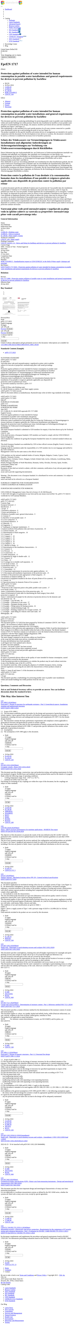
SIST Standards (10, 1291)
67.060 (7, 1045)
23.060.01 (8, 89)
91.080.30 (8, 1124)
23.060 (17, 345)
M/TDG (7, 819)
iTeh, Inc (62, 1275)
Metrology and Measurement (14, 1320)
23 (14, 345)
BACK (7, 83)
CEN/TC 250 (9, 760)
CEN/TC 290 (9, 1222)
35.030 (7, 1263)
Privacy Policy (42, 1275)
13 (1, 345)
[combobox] (37, 339)
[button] (3, 98)
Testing (7, 1322)
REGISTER (11, 57)
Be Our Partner (6, 1282)
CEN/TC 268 (9, 822)
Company (8, 1270)
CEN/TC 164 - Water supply (10, 239)
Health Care (9, 1317)
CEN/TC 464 (9, 997)
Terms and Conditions (27, 1275)
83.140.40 (8, 809)
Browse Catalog (10, 1290)
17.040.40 (8, 1220)
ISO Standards (9, 1293)
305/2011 (8, 1126)
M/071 (7, 815)
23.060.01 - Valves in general (10, 234)
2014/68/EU (9, 813)
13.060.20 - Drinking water (10, 232)
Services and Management (13, 1313)
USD (5, 51)
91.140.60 (8, 91)
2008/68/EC (9, 811)
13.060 (4, 345)
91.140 (30, 345)
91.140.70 (8, 937)
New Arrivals (9, 1309)
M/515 (7, 1128)
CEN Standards (10, 1297)
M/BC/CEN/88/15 (11, 92)
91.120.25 (8, 758)
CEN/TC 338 (9, 1047)
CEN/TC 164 (9, 94)
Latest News (9, 1308)
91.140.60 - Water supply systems (12, 236)
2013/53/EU (9, 994)
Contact (7, 1272)
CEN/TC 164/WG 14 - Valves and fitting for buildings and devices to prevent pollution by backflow (33, 243)
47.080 (7, 992)
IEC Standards (9, 1295)
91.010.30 (8, 756)
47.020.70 (8, 868)
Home (7, 1268)
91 (27, 345)
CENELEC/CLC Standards (14, 1299)
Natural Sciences (10, 1315)
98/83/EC (8, 938)
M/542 (7, 995)
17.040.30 (8, 1218)
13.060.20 (8, 87)
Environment (9, 1319)
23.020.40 (8, 808)
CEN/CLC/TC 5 (10, 870)
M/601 (7, 817)
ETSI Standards (10, 1301)
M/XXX (7, 820)
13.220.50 (8, 1121)
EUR (2, 51)
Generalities (9, 1311)
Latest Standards (10, 1288)
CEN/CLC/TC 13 (10, 1264)
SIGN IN (4, 57)
